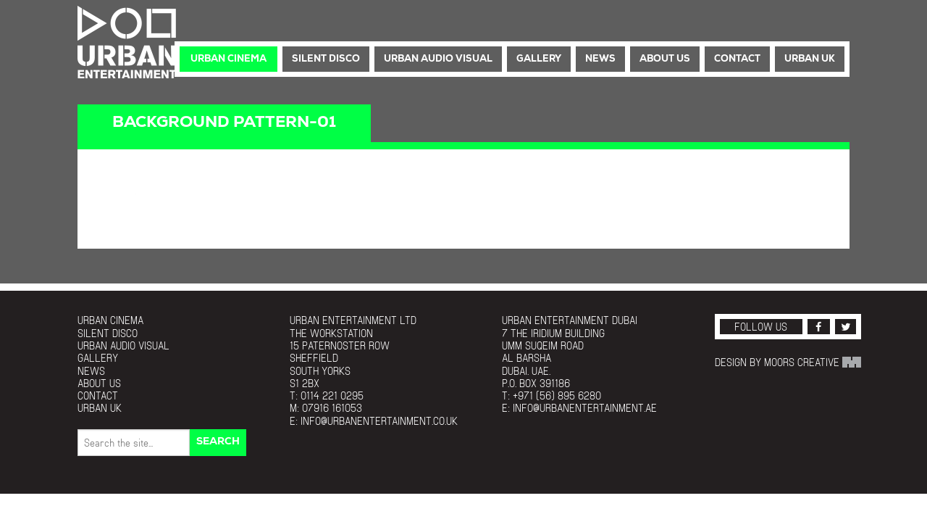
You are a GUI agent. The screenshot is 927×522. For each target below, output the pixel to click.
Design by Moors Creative (788, 362)
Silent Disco (326, 59)
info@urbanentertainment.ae (585, 408)
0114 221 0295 (332, 395)
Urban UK (809, 59)
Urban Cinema (228, 59)
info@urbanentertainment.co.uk (379, 421)
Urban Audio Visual (438, 59)
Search (218, 441)
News (600, 59)
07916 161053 (332, 408)
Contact (737, 59)
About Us (664, 59)
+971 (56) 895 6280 (557, 395)
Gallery (538, 59)
